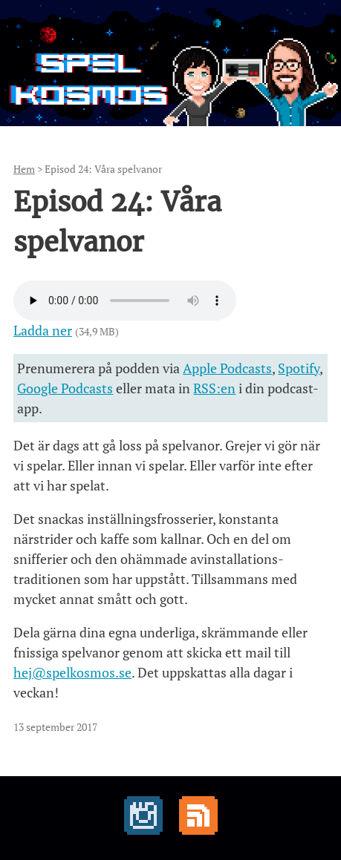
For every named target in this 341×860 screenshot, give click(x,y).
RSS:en (214, 388)
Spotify (298, 368)
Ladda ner (42, 330)
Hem (24, 169)
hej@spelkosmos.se (72, 672)
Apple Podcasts (227, 368)
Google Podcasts (65, 388)
